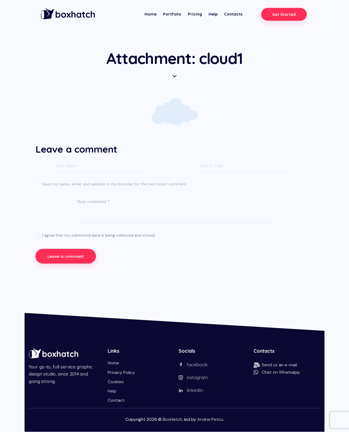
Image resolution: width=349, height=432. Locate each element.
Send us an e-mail (279, 365)
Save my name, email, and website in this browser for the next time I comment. (114, 184)
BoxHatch (172, 419)
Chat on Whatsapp (281, 372)
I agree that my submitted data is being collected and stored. (98, 235)
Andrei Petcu (210, 419)
